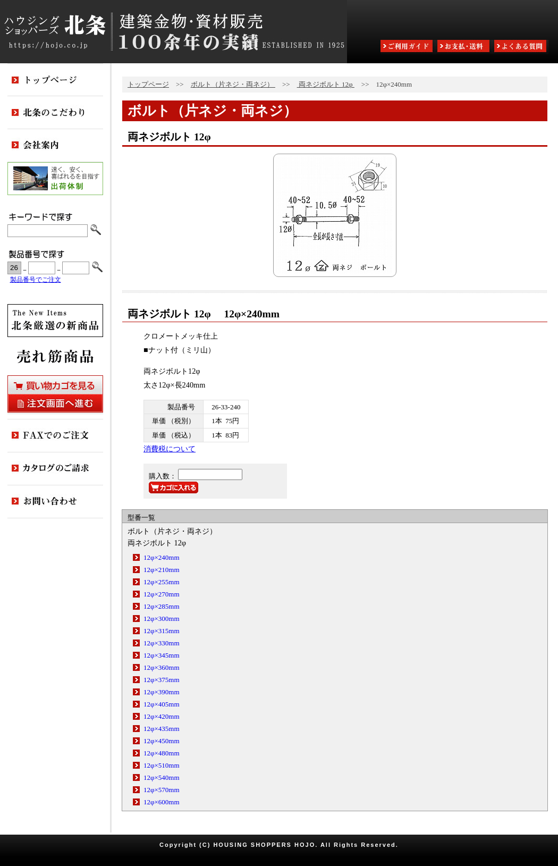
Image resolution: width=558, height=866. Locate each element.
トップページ (148, 84)
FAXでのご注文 (55, 435)
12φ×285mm (161, 606)
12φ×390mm (161, 692)
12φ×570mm (161, 790)
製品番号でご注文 (35, 279)
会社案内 (55, 145)
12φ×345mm (161, 655)
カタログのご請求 (55, 468)
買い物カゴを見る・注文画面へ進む (55, 394)
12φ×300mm (161, 619)
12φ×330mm (161, 643)
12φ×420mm (161, 716)
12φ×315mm (161, 631)
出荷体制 (55, 178)
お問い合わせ (55, 501)
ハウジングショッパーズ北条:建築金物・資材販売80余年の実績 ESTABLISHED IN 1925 (173, 31)
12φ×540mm (161, 777)
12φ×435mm (161, 729)
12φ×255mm (161, 582)
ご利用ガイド (408, 47)
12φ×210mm (161, 570)
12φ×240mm (161, 557)
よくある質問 (521, 47)
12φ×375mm (161, 680)
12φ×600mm (161, 802)
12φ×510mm (161, 765)
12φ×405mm (161, 704)
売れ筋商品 (55, 356)
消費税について (169, 448)
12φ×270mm (161, 594)
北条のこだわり (55, 112)
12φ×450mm (161, 741)
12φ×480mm (161, 753)
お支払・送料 (464, 47)
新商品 (55, 320)
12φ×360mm (161, 667)
